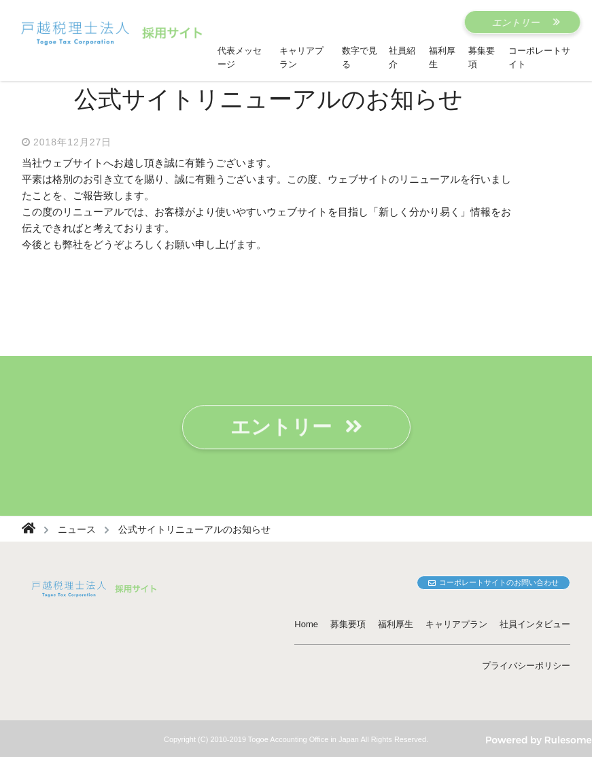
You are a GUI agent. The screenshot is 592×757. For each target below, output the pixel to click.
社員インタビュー (535, 624)
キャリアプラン (456, 624)
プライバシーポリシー (526, 666)
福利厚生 (395, 624)
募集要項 (348, 624)
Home (306, 624)
